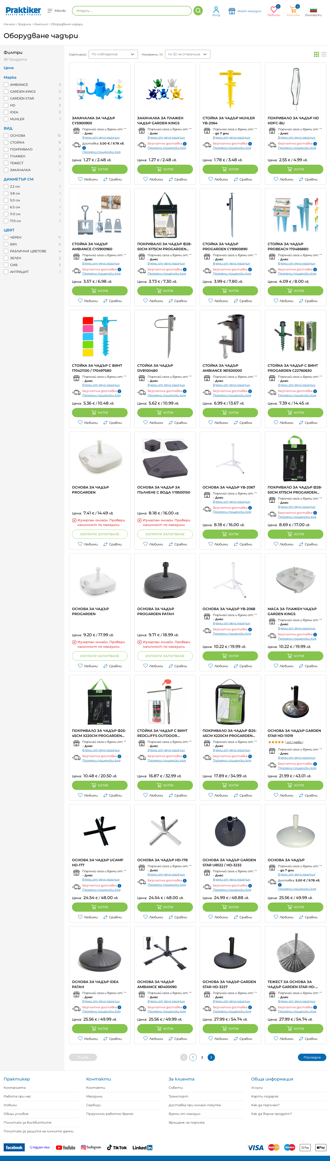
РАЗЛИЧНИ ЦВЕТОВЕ (28, 251)
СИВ (13, 265)
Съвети (176, 1088)
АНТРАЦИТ (19, 272)
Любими (88, 179)
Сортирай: (78, 54)
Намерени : (152, 54)
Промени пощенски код (101, 152)
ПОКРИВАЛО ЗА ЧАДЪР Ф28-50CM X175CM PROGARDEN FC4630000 (295, 490)
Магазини (94, 1096)
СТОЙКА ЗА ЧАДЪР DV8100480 (155, 368)
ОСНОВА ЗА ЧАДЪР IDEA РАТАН (95, 984)
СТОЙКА (17, 142)
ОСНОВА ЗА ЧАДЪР (286, 860)
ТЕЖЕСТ (16, 163)
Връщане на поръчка (186, 1122)
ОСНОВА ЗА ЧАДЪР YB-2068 (229, 609)
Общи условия (16, 1114)
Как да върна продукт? (271, 1114)
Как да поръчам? (265, 1105)
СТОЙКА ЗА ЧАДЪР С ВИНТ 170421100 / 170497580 (97, 368)
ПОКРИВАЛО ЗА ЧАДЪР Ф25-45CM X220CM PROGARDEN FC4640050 (230, 733)
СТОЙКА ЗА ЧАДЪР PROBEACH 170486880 (288, 246)
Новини (10, 1105)
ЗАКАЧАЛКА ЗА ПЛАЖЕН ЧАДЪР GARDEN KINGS (160, 120)
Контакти (95, 1088)
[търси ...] (132, 11)
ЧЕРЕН (16, 237)
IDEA (14, 112)
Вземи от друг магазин (101, 137)
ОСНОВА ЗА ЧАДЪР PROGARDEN (90, 489)
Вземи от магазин (184, 1114)
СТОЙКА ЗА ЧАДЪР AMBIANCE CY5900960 (92, 246)
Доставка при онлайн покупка (195, 1105)
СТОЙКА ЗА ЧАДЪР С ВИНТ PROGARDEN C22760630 (293, 368)
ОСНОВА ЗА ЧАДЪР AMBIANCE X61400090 (157, 984)
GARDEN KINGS (23, 91)
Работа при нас (17, 1096)
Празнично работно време (109, 1114)
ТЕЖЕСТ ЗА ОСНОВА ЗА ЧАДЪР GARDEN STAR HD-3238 (291, 984)
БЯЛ (13, 244)
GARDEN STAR (22, 98)
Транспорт (178, 1096)
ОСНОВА (17, 135)
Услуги (257, 1088)
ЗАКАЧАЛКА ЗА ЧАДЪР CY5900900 (93, 120)
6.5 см (15, 207)
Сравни (112, 179)
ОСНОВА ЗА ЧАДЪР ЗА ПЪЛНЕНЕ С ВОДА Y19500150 (163, 489)
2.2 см (15, 186)
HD (12, 105)
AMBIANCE (19, 85)
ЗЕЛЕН (15, 258)
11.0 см (15, 214)
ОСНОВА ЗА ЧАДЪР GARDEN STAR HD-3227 (229, 984)
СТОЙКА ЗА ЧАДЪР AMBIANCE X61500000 (222, 368)
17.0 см (15, 221)
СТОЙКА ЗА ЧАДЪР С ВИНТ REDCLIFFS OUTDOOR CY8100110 (162, 733)
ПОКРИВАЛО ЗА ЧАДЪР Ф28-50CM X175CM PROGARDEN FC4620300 (164, 247)
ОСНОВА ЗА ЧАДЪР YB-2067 (229, 487)
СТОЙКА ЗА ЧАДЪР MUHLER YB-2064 (229, 120)
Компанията (15, 1088)
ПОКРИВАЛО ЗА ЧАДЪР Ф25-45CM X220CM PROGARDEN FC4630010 (99, 733)
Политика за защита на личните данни (38, 1131)
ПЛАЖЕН (17, 156)
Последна (312, 1057)
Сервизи (93, 1105)
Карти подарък (264, 1096)
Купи (99, 169)
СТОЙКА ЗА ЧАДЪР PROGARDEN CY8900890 (225, 246)
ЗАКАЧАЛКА (20, 170)
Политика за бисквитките (28, 1122)
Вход (216, 11)
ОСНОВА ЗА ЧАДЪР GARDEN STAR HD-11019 (294, 733)
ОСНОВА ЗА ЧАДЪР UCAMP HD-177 (97, 862)
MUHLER (17, 119)
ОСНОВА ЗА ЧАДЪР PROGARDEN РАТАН (155, 611)
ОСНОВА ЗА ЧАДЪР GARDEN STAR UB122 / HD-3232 (229, 862)
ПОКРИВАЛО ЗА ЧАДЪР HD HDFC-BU (293, 120)
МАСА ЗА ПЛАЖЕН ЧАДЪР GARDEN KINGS (292, 611)
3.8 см (15, 193)
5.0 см (15, 200)
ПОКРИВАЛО (21, 149)
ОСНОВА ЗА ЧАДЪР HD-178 (162, 860)
